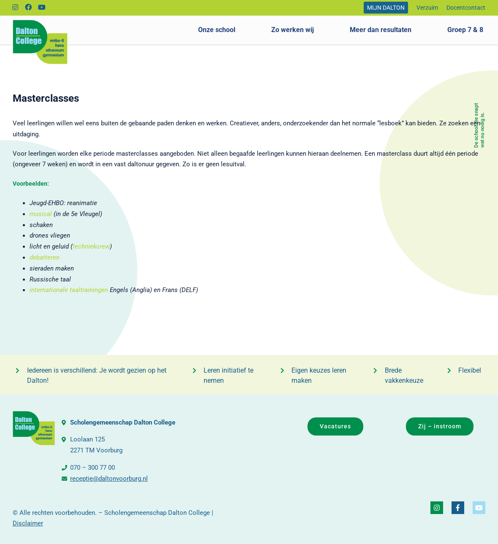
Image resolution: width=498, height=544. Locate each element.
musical (41, 214)
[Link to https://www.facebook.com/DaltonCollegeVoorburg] (28, 7)
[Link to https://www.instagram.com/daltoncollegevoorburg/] (15, 7)
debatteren (45, 257)
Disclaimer (28, 523)
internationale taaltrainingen (69, 290)
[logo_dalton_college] (40, 23)
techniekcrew (91, 246)
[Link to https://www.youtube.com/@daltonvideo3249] (42, 7)
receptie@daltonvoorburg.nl (109, 478)
